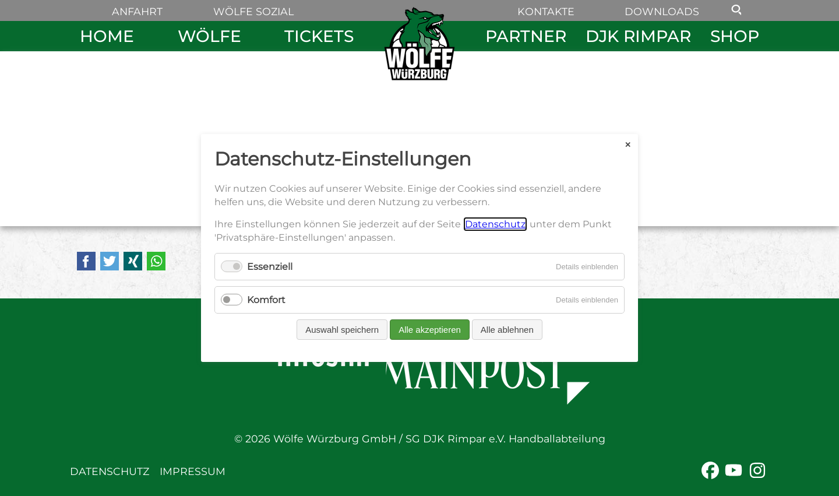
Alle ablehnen (507, 330)
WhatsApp (156, 261)
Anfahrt (137, 11)
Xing (133, 261)
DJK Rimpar (638, 36)
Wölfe (209, 36)
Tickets (319, 36)
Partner (525, 36)
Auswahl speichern (342, 330)
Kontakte (545, 11)
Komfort (266, 299)
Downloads (662, 11)
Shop (734, 36)
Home (107, 36)
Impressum (192, 471)
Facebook (86, 261)
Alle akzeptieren (430, 330)
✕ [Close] (628, 144)
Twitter (109, 261)
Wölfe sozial (253, 11)
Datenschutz (109, 471)
